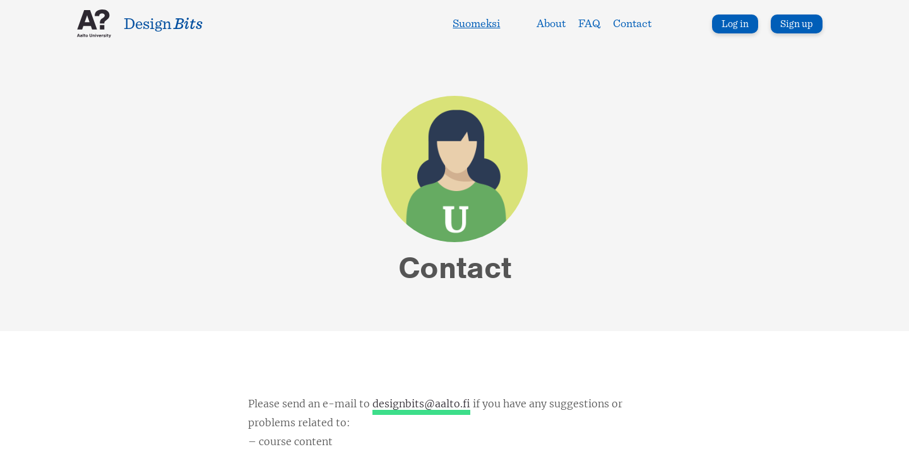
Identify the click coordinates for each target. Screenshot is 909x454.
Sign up (796, 24)
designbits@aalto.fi (421, 403)
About (551, 24)
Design (163, 24)
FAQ (589, 24)
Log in (735, 24)
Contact (632, 24)
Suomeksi (476, 24)
